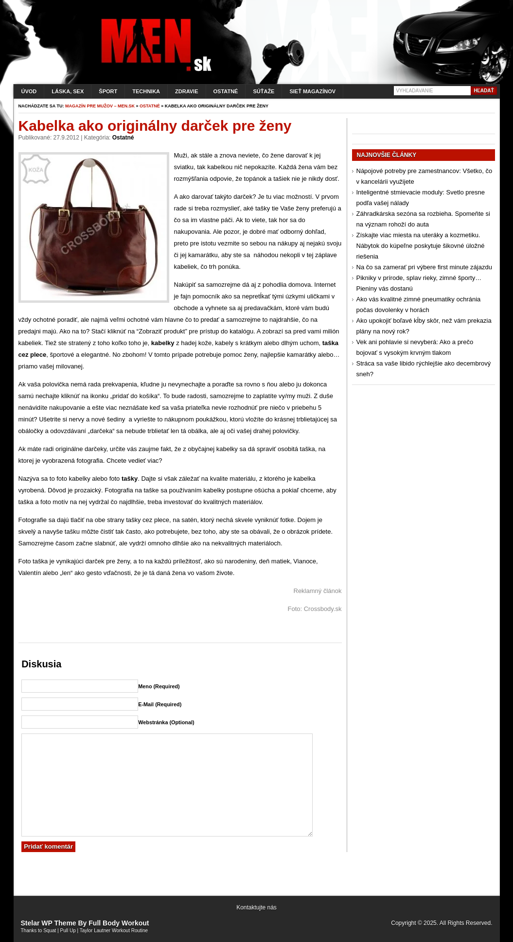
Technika (146, 91)
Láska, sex (68, 91)
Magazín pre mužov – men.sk (100, 106)
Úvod (29, 91)
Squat (49, 930)
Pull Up (68, 930)
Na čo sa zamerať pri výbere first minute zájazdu (424, 267)
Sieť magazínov (312, 91)
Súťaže (263, 91)
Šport (108, 91)
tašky (130, 478)
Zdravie (186, 91)
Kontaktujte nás (256, 907)
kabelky (163, 343)
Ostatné (225, 91)
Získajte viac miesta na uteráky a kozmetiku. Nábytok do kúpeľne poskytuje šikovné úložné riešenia (420, 245)
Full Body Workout (118, 923)
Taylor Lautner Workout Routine (114, 930)
